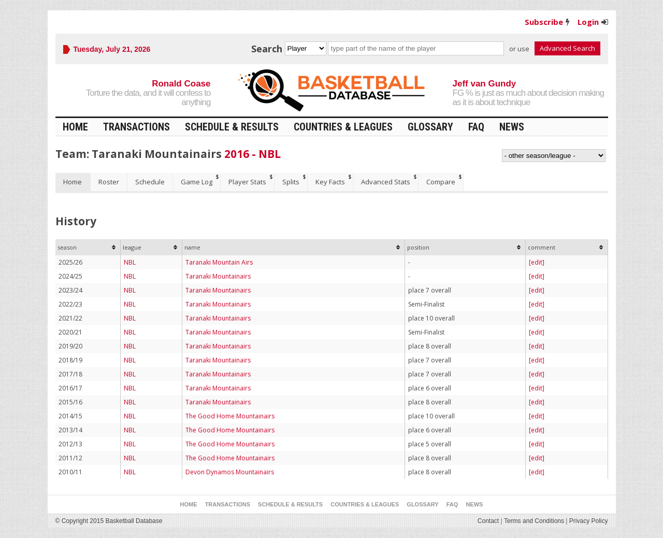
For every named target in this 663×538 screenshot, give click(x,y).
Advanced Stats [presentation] (385, 181)
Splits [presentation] (290, 181)
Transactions (136, 127)
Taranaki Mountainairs (218, 276)
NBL (130, 262)
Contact (488, 521)
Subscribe (544, 22)
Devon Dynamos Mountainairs (229, 472)
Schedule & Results (232, 127)
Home (75, 127)
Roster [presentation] (108, 181)
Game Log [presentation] (196, 181)
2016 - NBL (252, 154)
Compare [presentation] (440, 181)
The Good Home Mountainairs (230, 416)
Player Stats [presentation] (247, 181)
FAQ (476, 127)
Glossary (430, 127)
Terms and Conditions (534, 521)
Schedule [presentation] (150, 181)
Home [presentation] (72, 181)
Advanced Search (567, 48)
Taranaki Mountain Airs (219, 262)
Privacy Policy (588, 521)
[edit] (536, 262)
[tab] (73, 182)
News (511, 127)
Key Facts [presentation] (330, 181)
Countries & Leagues (343, 127)
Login (588, 22)
